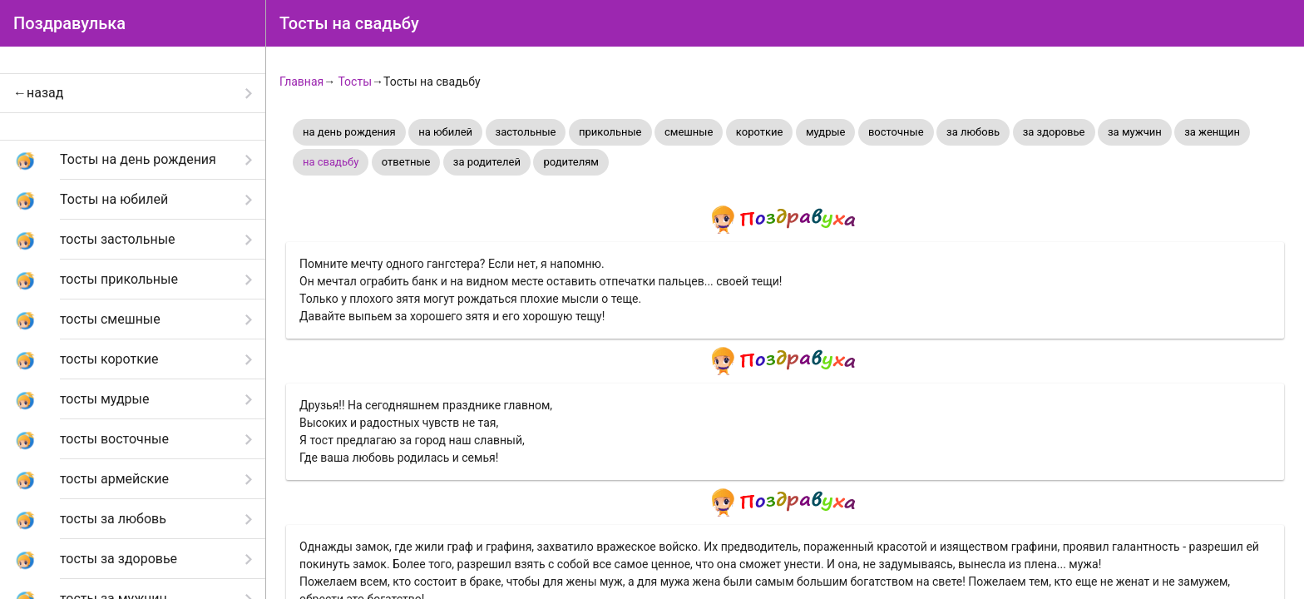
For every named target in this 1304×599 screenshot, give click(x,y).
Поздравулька (69, 23)
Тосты (355, 81)
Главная (301, 81)
